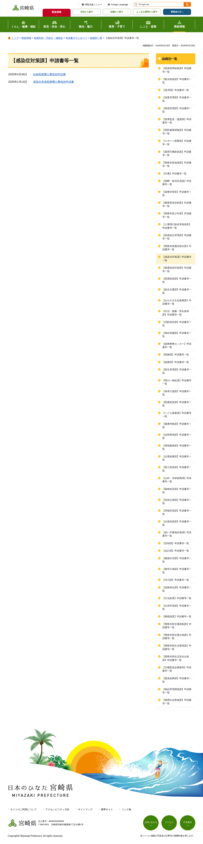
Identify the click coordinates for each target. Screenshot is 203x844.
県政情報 (26, 38)
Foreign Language (119, 4)
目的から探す (86, 12)
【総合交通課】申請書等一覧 (176, 291)
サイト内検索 (135, 4)
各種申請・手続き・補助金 (48, 38)
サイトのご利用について (23, 809)
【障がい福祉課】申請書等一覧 (176, 382)
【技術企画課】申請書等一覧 (176, 501)
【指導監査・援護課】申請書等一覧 (176, 121)
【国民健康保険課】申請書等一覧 (176, 132)
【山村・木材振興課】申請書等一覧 (176, 480)
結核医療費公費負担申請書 (49, 74)
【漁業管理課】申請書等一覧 (176, 99)
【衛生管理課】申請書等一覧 (176, 371)
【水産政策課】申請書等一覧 (176, 523)
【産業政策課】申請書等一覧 (176, 280)
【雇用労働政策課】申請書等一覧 (176, 153)
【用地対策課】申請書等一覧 (176, 512)
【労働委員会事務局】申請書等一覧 (176, 669)
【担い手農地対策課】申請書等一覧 (176, 534)
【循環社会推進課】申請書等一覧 (176, 702)
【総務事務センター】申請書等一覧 (176, 345)
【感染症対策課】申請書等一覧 (176, 258)
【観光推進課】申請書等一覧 (176, 81)
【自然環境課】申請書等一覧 (176, 436)
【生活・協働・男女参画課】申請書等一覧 (175, 313)
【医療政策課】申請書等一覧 (176, 404)
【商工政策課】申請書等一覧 (176, 469)
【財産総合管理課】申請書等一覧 (176, 237)
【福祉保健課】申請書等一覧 (176, 335)
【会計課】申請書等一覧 (175, 550)
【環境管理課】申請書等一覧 (176, 110)
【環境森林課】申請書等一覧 (176, 447)
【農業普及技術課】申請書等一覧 (176, 204)
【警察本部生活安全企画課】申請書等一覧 (175, 658)
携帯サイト (107, 809)
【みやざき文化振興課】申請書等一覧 (176, 302)
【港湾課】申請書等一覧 (175, 90)
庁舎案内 (187, 822)
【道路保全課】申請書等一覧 (176, 589)
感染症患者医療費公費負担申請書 (53, 81)
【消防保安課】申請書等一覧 (176, 324)
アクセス (169, 822)
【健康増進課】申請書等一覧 (176, 425)
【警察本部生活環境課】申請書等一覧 (176, 647)
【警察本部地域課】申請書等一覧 (176, 164)
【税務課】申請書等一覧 (175, 354)
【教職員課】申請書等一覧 (176, 616)
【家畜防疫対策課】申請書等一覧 (176, 269)
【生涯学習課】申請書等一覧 (176, 607)
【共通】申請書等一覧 (174, 173)
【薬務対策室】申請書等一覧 (176, 193)
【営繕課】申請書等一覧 (175, 543)
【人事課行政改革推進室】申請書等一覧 (176, 226)
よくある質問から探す (147, 12)
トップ (15, 38)
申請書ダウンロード (76, 38)
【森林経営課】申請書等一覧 (176, 491)
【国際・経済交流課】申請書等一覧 (176, 183)
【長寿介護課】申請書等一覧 (176, 393)
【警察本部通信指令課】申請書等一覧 (176, 248)
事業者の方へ (177, 12)
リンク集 (126, 809)
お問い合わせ (151, 822)
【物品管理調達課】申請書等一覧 (176, 691)
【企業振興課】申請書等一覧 (176, 458)
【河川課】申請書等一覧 (175, 580)
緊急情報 (56, 12)
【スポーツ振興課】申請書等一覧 (176, 142)
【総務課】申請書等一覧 (175, 362)
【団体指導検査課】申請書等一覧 (176, 70)
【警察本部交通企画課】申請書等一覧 (176, 637)
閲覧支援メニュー (93, 4)
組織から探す (116, 12)
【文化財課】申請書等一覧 (176, 598)
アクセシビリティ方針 (57, 809)
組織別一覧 (96, 38)
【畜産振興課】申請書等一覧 (176, 680)
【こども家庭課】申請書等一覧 (176, 415)
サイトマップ (85, 809)
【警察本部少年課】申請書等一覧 (176, 215)
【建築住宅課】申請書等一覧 (176, 560)
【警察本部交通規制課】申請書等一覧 (176, 626)
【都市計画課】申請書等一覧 (176, 571)
